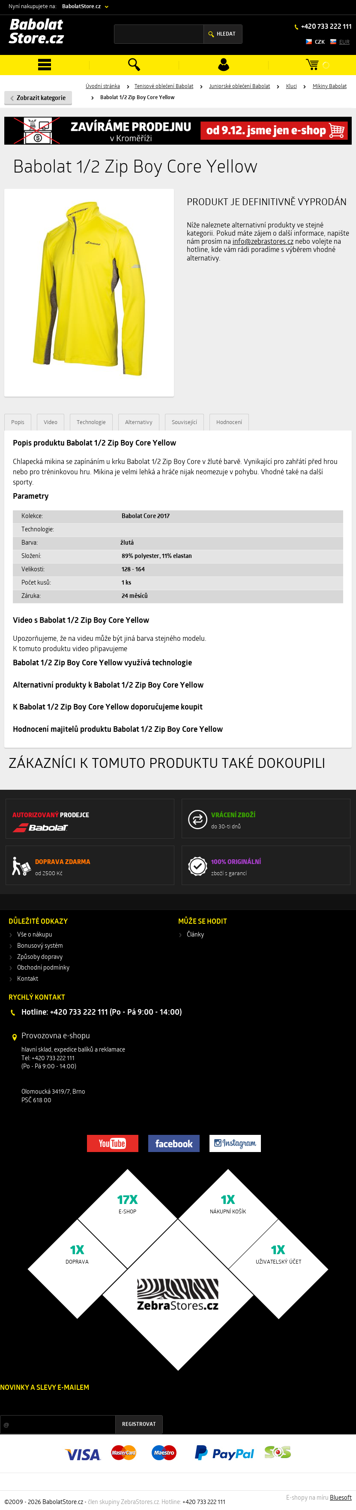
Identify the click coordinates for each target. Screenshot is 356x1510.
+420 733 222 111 (326, 27)
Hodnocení (229, 422)
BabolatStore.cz (81, 6)
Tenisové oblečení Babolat (164, 86)
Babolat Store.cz (36, 32)
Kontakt (27, 979)
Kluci (291, 86)
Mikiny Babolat (330, 86)
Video (50, 422)
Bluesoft (341, 1498)
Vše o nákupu (34, 935)
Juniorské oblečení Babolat (239, 86)
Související (184, 422)
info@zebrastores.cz (263, 242)
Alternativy (139, 422)
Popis (17, 422)
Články (195, 935)
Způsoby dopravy (40, 957)
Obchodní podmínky (43, 968)
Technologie (91, 422)
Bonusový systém (40, 946)
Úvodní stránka (103, 86)
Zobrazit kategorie (41, 98)
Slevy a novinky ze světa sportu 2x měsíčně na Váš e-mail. (73, 1404)
